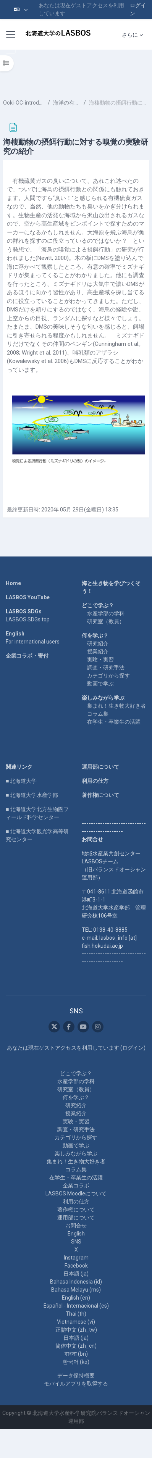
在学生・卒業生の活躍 (114, 722)
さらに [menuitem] (130, 35)
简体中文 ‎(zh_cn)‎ (76, 1346)
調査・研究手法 (106, 667)
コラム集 (97, 714)
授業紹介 (97, 651)
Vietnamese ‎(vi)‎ (76, 1322)
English (15, 634)
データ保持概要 (76, 1376)
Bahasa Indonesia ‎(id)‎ (76, 1282)
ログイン (138, 9)
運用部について (100, 767)
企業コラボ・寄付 (27, 656)
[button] (21, 9)
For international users (33, 642)
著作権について (100, 795)
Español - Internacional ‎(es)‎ (76, 1306)
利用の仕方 (95, 781)
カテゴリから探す (108, 676)
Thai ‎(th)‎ (76, 1314)
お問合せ (76, 1226)
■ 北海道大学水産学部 (32, 795)
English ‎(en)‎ (76, 1298)
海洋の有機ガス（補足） (67, 103)
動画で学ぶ (100, 684)
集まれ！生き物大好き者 (116, 706)
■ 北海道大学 (21, 781)
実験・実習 (100, 659)
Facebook (76, 1266)
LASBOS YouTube (28, 597)
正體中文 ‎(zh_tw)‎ (76, 1330)
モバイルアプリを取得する (76, 1384)
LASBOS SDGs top (28, 619)
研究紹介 (97, 643)
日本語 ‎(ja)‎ (76, 1274)
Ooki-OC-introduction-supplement (24, 103)
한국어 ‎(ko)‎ (76, 1362)
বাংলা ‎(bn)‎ (76, 1354)
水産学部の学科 (106, 613)
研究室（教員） (106, 621)
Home (13, 583)
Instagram (76, 1258)
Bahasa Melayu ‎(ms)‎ (76, 1290)
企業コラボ (76, 1185)
